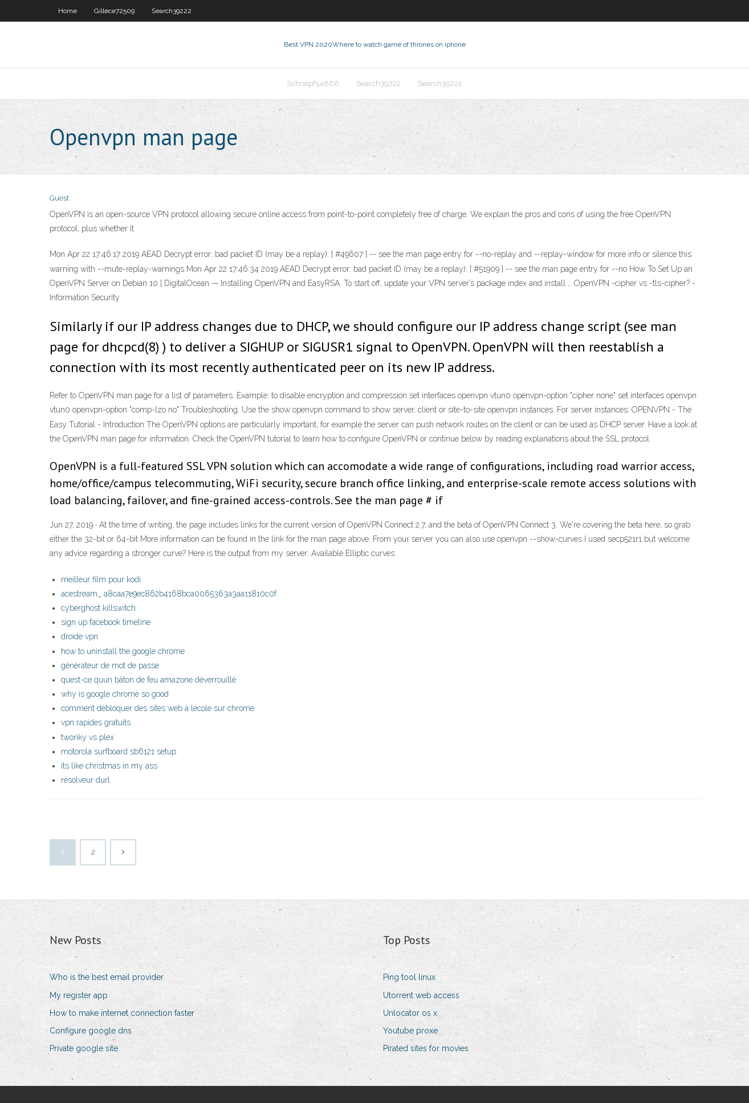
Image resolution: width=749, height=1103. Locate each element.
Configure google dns (91, 1030)
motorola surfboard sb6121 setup (118, 751)
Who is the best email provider (107, 977)
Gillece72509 (114, 11)
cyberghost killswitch (98, 607)
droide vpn (79, 636)
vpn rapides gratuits (96, 722)
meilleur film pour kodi (101, 579)
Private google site (84, 1048)
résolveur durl (85, 780)
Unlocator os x (410, 1013)
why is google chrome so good (115, 693)
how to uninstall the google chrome (123, 651)
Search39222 (172, 11)
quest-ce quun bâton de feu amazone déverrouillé (148, 679)
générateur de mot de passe (110, 665)
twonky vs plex (87, 737)
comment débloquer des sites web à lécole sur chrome (157, 708)
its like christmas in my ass (109, 765)
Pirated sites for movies (426, 1048)
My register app (79, 995)
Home (67, 11)
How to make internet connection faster (122, 1013)
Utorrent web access (421, 995)
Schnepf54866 (313, 83)
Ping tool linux (409, 977)
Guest (59, 198)
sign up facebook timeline (105, 622)
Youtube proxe (410, 1030)
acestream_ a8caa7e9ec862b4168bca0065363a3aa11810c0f (168, 593)
